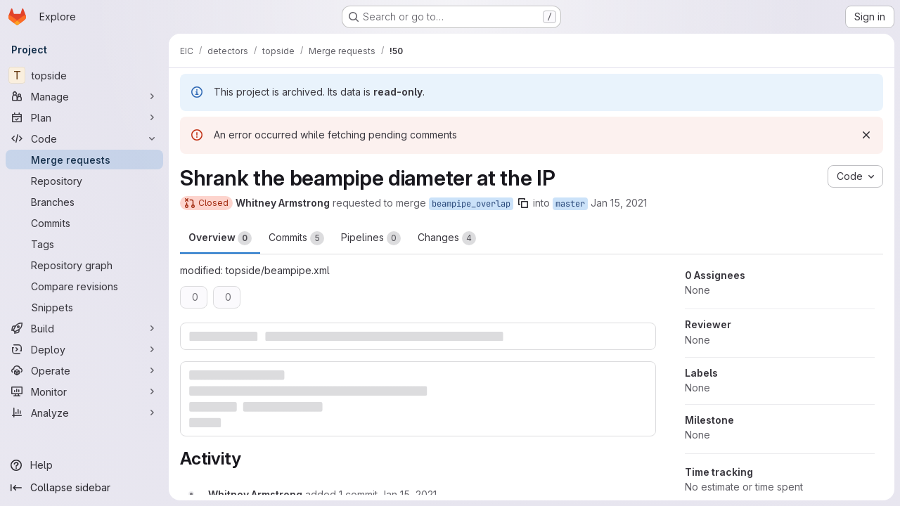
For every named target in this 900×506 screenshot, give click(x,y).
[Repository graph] (84, 265)
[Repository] (84, 180)
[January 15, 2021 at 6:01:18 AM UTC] (408, 494)
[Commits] (84, 223)
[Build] (84, 328)
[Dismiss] (866, 134)
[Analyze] (84, 412)
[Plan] (84, 117)
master (570, 203)
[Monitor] (84, 391)
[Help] (84, 465)
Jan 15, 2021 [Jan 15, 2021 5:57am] (619, 203)
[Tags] (84, 244)
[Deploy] (84, 349)
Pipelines (371, 238)
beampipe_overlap (471, 203)
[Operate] (84, 370)
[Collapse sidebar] (84, 488)
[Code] (84, 138)
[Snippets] (84, 307)
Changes (447, 238)
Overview (220, 238)
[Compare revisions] (84, 286)
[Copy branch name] (523, 203)
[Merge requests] (84, 159)
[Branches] (84, 202)
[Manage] (84, 96)
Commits (296, 238)
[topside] (84, 75)
